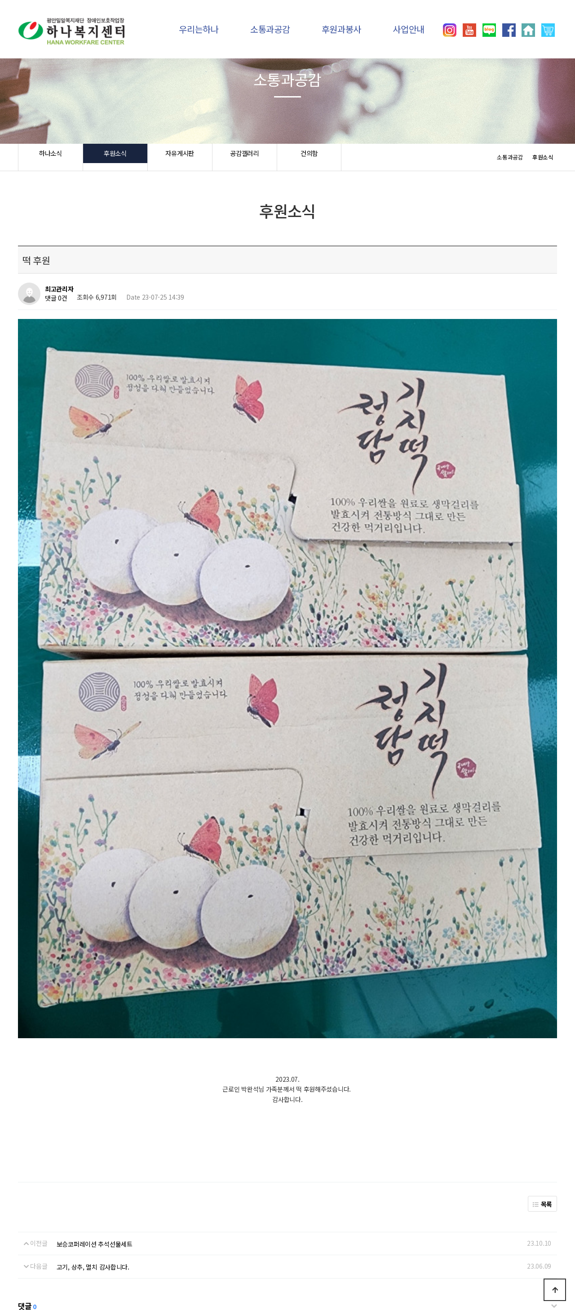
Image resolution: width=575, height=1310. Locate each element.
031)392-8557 (452, 1269)
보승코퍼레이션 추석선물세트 (95, 1004)
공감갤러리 (244, 157)
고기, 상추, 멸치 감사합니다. (93, 1027)
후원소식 (115, 157)
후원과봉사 (342, 28)
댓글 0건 (56, 298)
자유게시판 (179, 157)
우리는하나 (199, 28)
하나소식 (50, 157)
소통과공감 (270, 28)
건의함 (309, 157)
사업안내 (409, 28)
